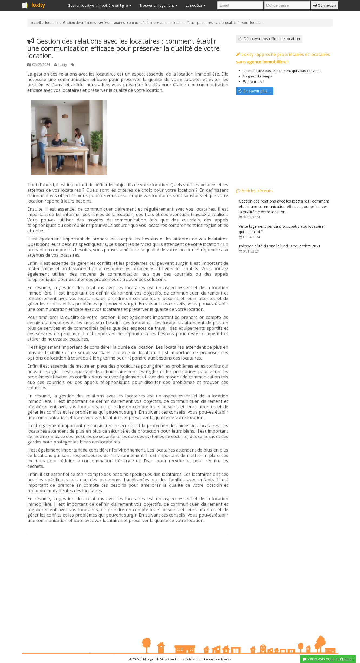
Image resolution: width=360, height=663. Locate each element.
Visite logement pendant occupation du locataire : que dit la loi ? (282, 231)
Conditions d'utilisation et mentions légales (199, 659)
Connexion (324, 5)
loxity (38, 5)
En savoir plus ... (255, 90)
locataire (52, 22)
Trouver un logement (158, 5)
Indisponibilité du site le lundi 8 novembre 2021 (280, 248)
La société (196, 5)
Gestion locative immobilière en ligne (99, 5)
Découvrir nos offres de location (269, 38)
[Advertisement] (128, 578)
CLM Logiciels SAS (152, 659)
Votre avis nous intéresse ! (328, 658)
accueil (35, 22)
